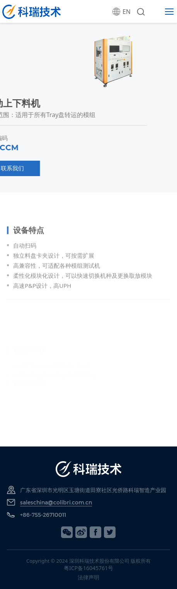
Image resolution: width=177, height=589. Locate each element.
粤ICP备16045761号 (88, 568)
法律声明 (88, 577)
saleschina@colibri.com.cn (56, 502)
